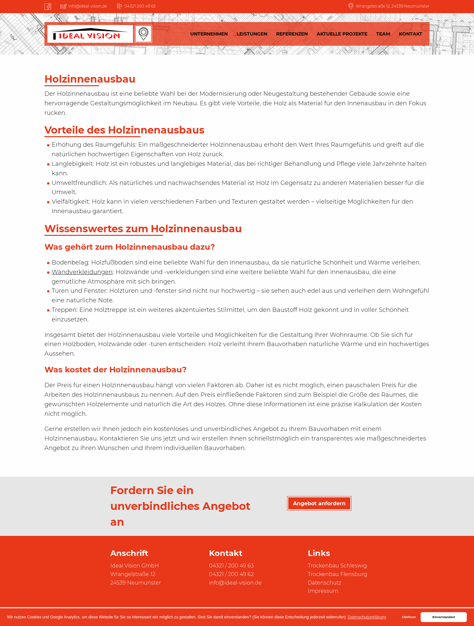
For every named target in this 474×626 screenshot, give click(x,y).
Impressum (323, 591)
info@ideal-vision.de (87, 6)
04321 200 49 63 (140, 6)
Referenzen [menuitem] (292, 34)
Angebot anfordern (319, 503)
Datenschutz (324, 583)
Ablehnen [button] (409, 617)
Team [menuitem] (383, 34)
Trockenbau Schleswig (337, 566)
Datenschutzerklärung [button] (367, 617)
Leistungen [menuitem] (252, 34)
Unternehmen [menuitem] (209, 34)
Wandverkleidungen (82, 272)
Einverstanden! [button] (444, 617)
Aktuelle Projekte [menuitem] (342, 34)
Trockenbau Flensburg (337, 574)
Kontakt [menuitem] (410, 34)
